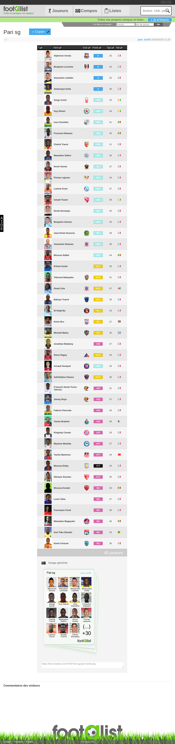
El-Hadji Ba (59, 310)
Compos (89, 10)
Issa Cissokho (61, 122)
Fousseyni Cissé (62, 510)
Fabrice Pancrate (62, 410)
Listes (115, 10)
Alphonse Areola (62, 55)
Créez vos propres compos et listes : (134, 19)
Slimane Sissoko (62, 477)
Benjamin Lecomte (63, 66)
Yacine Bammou (62, 454)
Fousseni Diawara (63, 133)
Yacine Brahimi (62, 421)
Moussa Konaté (62, 488)
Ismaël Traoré (61, 199)
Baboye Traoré (61, 299)
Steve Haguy (60, 355)
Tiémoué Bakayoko (64, 277)
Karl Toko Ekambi (63, 532)
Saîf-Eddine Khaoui (64, 377)
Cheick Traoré (61, 144)
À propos (18, 741)
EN (163, 2)
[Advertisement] (16, 102)
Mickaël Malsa (61, 333)
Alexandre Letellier (63, 78)
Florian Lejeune (62, 177)
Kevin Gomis (60, 166)
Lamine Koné (61, 188)
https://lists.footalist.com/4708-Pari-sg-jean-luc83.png (82, 665)
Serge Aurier (60, 100)
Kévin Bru (59, 321)
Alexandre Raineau (63, 244)
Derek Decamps (62, 211)
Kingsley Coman (62, 432)
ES (169, 2)
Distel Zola (59, 288)
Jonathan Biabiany (63, 344)
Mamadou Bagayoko (64, 521)
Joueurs (60, 10)
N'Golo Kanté (61, 266)
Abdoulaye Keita (62, 89)
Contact (7, 741)
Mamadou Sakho (62, 155)
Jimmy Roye (60, 399)
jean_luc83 (144, 39)
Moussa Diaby (61, 466)
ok (158, 24)
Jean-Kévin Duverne (64, 233)
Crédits (29, 741)
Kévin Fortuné (61, 543)
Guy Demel (59, 111)
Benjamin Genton (63, 222)
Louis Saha (59, 499)
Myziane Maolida (62, 443)
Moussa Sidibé (61, 255)
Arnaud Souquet (62, 366)
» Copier (38, 31)
